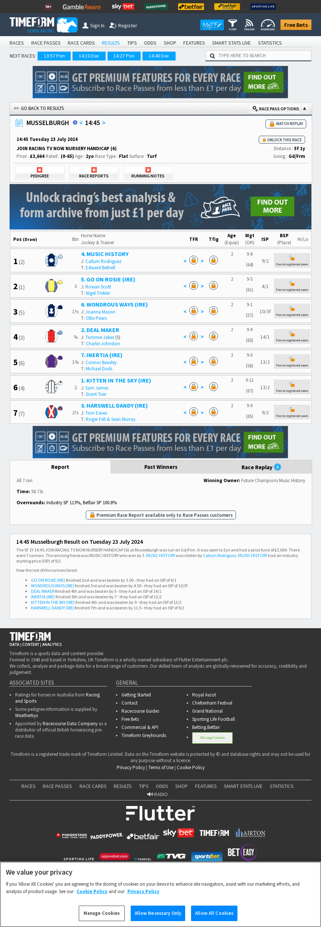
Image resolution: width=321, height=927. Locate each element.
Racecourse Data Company (70, 723)
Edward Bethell (100, 267)
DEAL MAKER (42, 591)
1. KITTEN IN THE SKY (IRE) (116, 380)
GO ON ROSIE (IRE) (48, 580)
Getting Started (136, 695)
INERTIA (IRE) (43, 596)
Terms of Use (160, 767)
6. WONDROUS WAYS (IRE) (114, 304)
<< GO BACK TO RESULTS (39, 108)
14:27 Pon (123, 55)
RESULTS (111, 42)
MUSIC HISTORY (160, 555)
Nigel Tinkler (98, 293)
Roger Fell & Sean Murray (110, 419)
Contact (129, 703)
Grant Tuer (96, 394)
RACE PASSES (46, 42)
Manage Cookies (212, 737)
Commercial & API (139, 727)
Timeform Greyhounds (143, 735)
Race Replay (261, 467)
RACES (17, 42)
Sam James (96, 388)
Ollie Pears (96, 318)
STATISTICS (270, 42)
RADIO (157, 794)
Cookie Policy (191, 767)
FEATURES (194, 42)
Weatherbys (26, 715)
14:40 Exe (159, 55)
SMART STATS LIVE (231, 42)
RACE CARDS (81, 42)
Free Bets (296, 24)
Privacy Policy (131, 767)
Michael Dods (99, 369)
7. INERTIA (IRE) (102, 355)
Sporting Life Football (213, 719)
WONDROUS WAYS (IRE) (52, 585)
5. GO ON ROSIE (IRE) (108, 279)
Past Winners (161, 467)
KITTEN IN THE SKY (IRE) (53, 602)
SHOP (170, 42)
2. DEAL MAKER (100, 329)
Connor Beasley (101, 362)
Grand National (207, 711)
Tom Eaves (96, 413)
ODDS (150, 42)
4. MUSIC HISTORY (104, 253)
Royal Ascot (204, 695)
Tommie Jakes (99, 337)
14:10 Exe (89, 55)
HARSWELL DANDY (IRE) (52, 607)
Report (60, 467)
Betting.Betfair (206, 727)
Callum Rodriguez (103, 261)
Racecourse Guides (140, 711)
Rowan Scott (98, 287)
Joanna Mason (100, 312)
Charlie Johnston (103, 343)
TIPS (132, 42)
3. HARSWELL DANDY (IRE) (114, 405)
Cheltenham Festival (212, 703)
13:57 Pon (54, 55)
